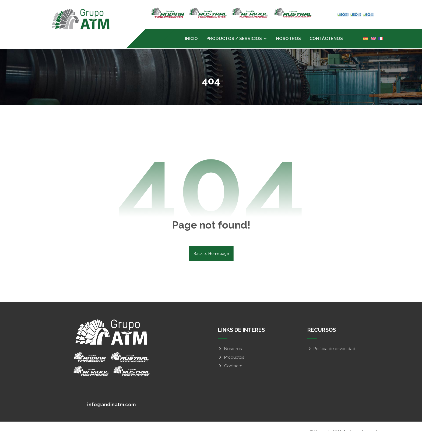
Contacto (230, 356)
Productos (231, 347)
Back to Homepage (211, 243)
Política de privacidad (331, 338)
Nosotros (230, 338)
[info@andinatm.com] (111, 394)
